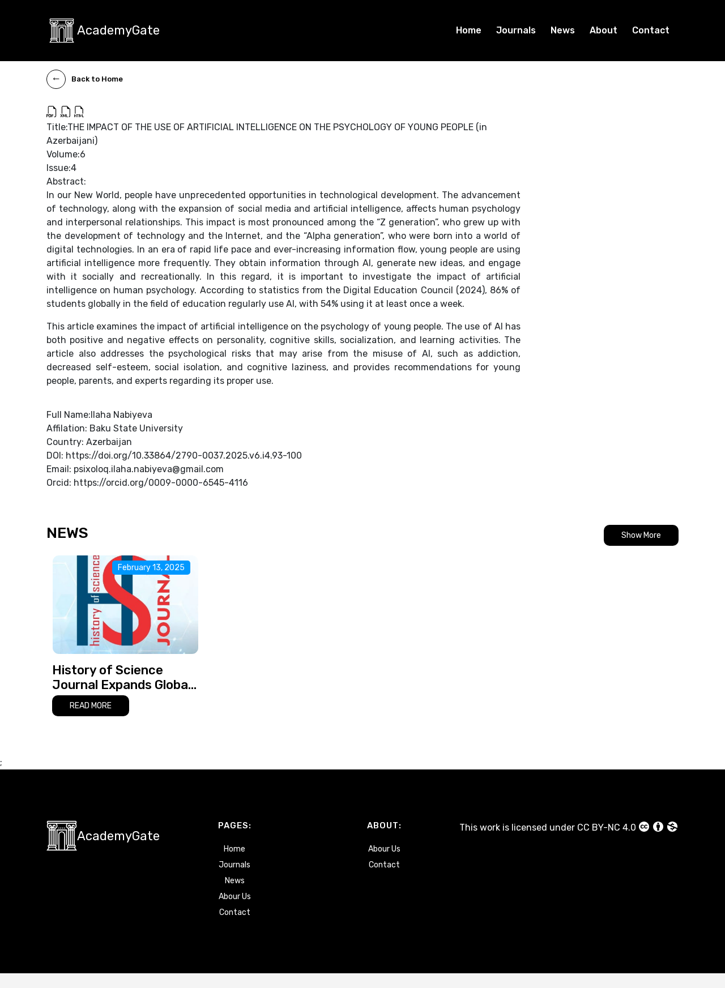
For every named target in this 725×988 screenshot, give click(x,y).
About (603, 30)
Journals (516, 30)
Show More (641, 535)
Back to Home (84, 79)
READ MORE (91, 720)
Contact (650, 30)
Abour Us (235, 911)
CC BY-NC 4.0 (628, 841)
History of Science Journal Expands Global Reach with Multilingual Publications (121, 692)
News (563, 30)
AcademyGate (118, 30)
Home (468, 30)
